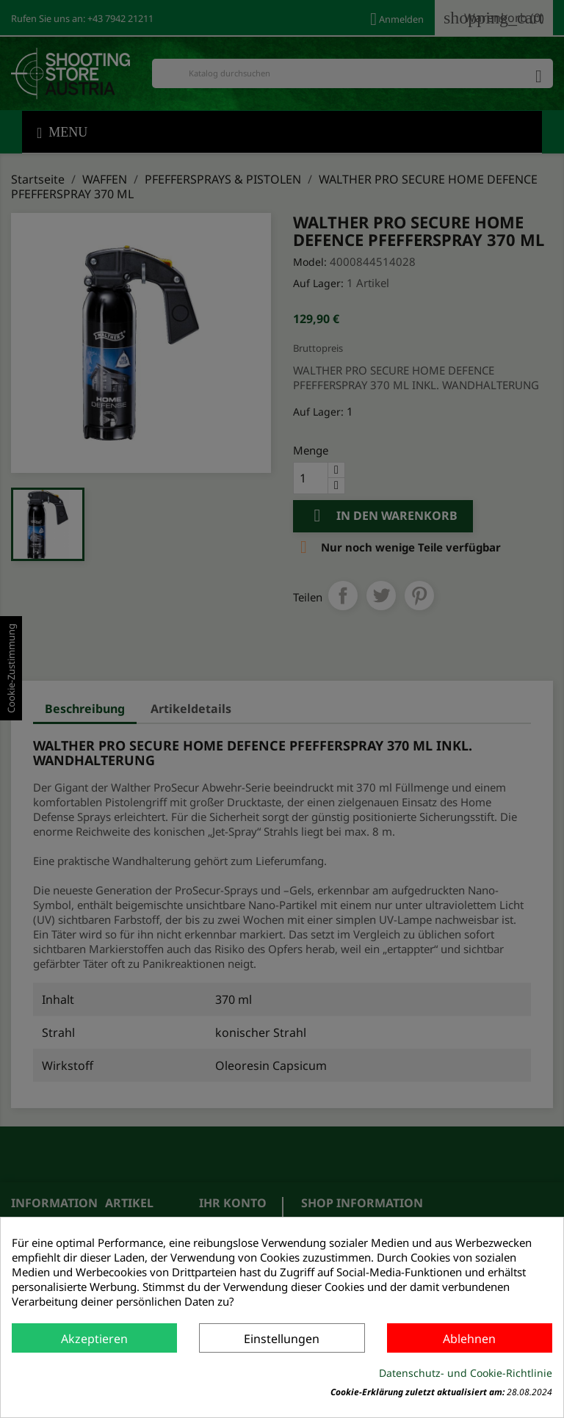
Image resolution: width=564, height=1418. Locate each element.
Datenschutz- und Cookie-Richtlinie (465, 1373)
